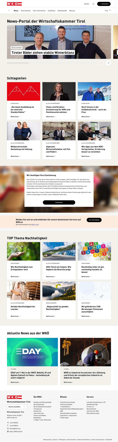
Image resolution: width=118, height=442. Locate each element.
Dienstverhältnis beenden (68, 413)
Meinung (72, 11)
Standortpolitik (62, 11)
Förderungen (64, 418)
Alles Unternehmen (39, 11)
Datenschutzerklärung (83, 439)
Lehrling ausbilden (66, 404)
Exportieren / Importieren (68, 415)
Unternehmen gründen (67, 402)
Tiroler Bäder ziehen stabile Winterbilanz (43, 52)
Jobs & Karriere (39, 413)
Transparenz (38, 409)
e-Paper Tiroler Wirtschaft (42, 420)
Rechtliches (37, 411)
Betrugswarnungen (93, 413)
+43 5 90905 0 (12, 423)
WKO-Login (35, 224)
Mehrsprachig (47, 439)
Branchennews (26, 11)
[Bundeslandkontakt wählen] (17, 406)
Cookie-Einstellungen (97, 439)
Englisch (55, 439)
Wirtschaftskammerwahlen (42, 407)
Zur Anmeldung (94, 220)
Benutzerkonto (91, 409)
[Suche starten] (93, 4)
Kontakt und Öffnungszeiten (42, 402)
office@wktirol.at (13, 429)
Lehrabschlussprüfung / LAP (96, 402)
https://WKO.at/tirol (14, 431)
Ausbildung (51, 11)
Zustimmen (59, 202)
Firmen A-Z (90, 407)
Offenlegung (62, 439)
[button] (108, 10)
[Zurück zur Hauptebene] (8, 10)
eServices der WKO (93, 411)
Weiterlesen (16, 117)
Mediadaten (37, 418)
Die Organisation (39, 404)
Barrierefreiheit (71, 439)
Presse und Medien (40, 415)
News (16, 10)
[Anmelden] (104, 4)
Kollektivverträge (92, 404)
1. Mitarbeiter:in (65, 407)
